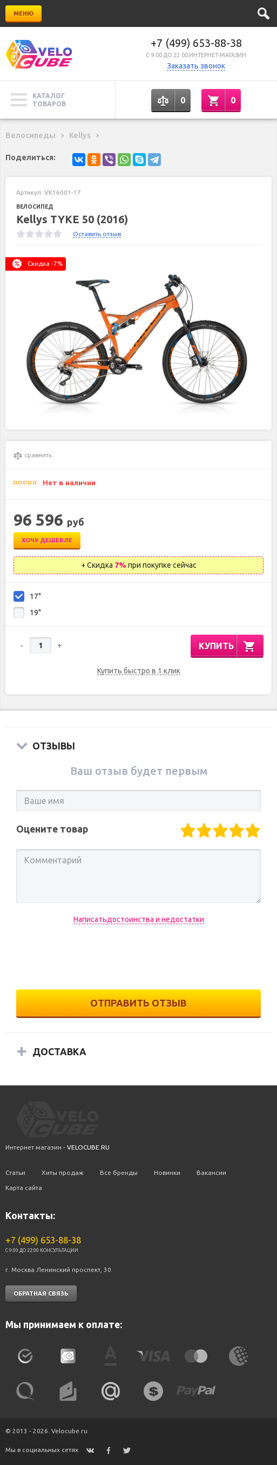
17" (35, 596)
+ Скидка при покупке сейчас (139, 565)
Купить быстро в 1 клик (138, 671)
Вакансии (211, 1172)
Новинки (167, 1172)
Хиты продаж (63, 1172)
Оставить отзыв (97, 233)
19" (35, 612)
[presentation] (139, 957)
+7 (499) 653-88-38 (196, 43)
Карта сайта (23, 1187)
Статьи (15, 1172)
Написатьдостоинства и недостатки (138, 919)
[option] (138, 337)
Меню (23, 13)
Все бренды (119, 1172)
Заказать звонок (196, 65)
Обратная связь (41, 1293)
